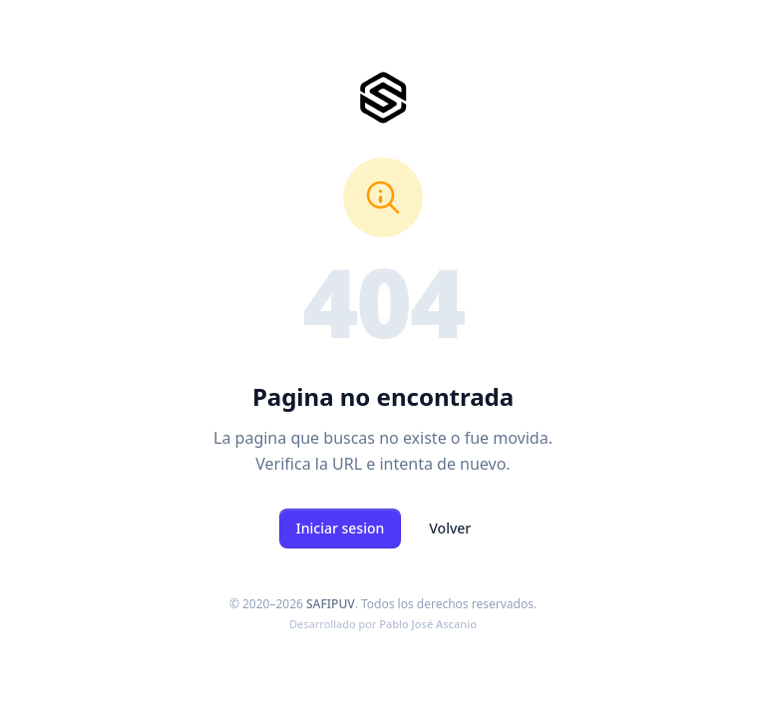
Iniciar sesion (340, 528)
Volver (450, 528)
